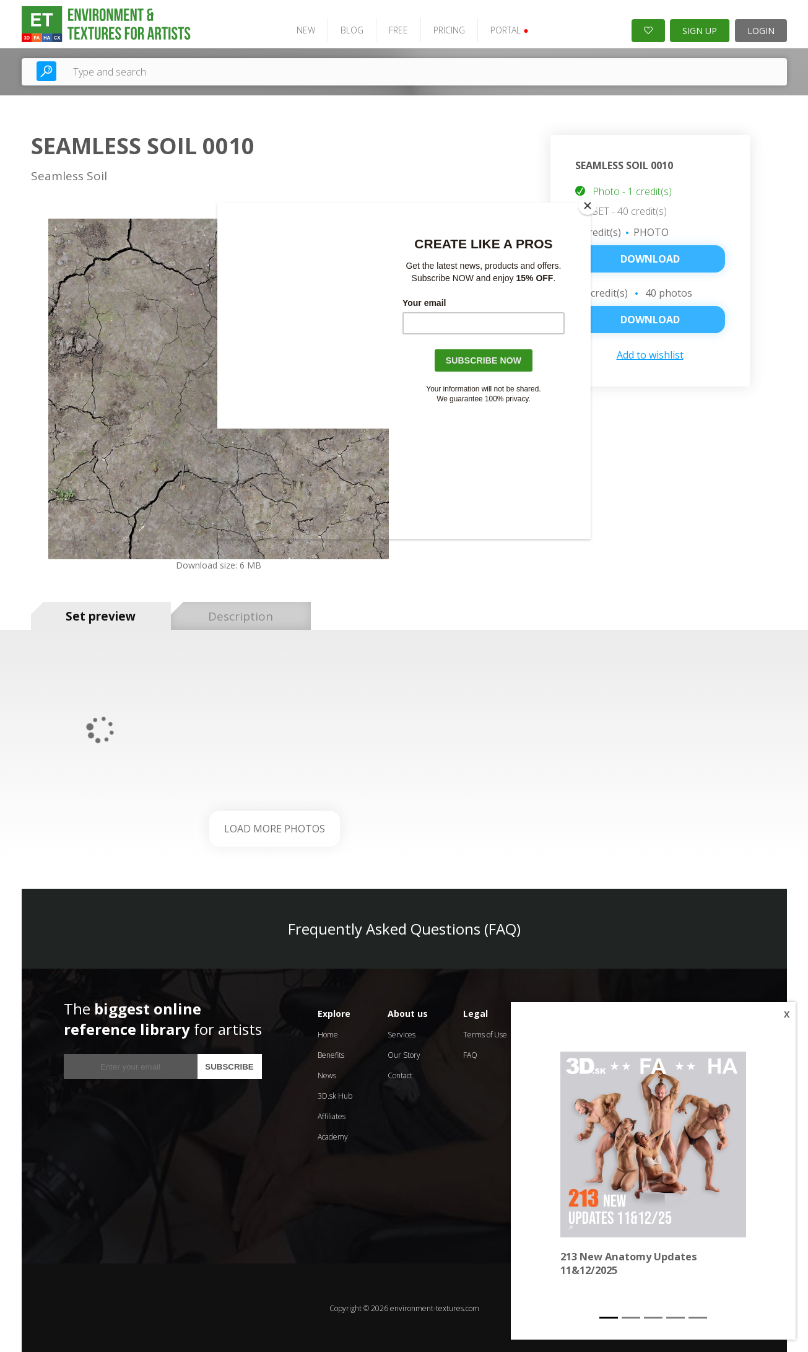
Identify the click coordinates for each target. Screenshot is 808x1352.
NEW (304, 29)
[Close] (587, 205)
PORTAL (507, 29)
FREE (396, 29)
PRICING (447, 29)
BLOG (350, 29)
